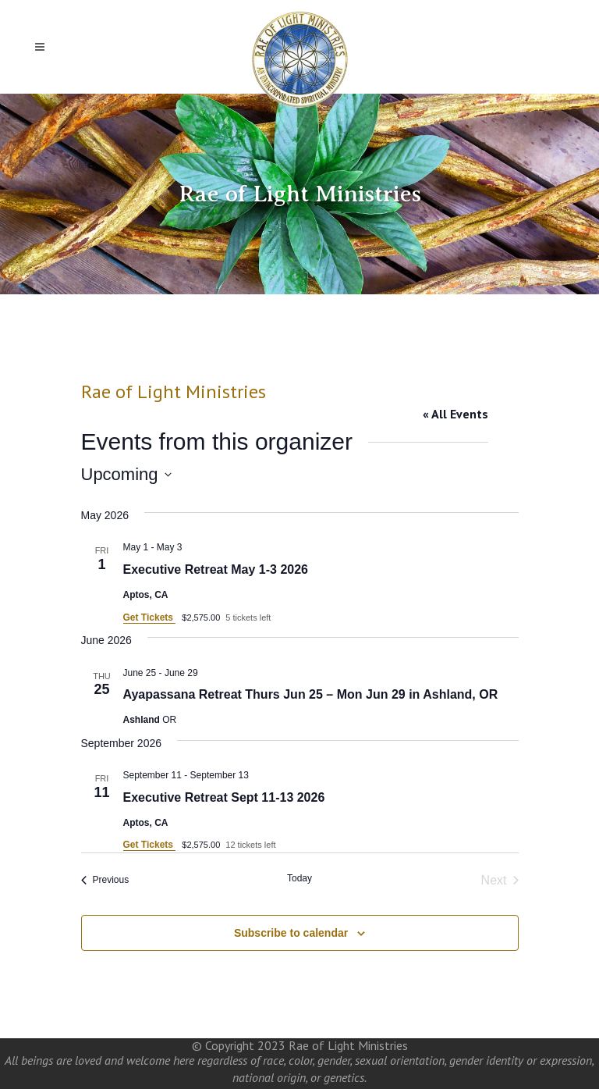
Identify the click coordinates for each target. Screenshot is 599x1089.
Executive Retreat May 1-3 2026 (215, 569)
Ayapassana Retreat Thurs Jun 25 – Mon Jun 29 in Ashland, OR (310, 694)
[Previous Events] (105, 880)
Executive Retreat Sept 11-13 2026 (224, 797)
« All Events (455, 414)
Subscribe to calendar (291, 933)
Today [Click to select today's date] (299, 878)
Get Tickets (149, 617)
